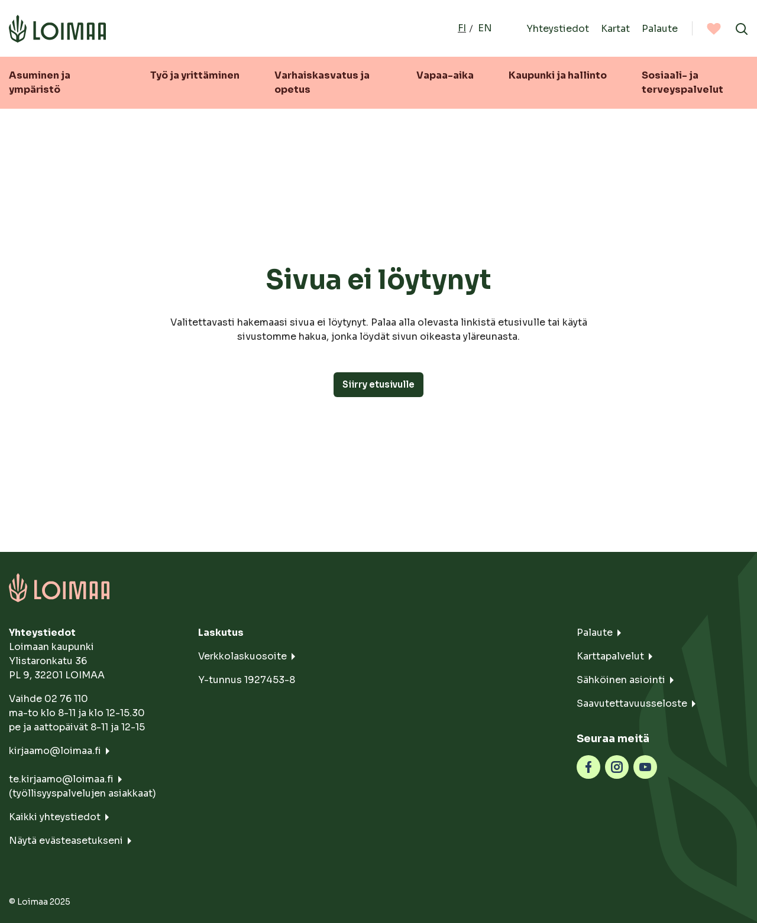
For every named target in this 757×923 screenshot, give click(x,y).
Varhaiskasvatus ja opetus (322, 82)
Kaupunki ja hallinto (558, 75)
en (485, 28)
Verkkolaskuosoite (242, 656)
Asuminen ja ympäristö (39, 82)
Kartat (615, 28)
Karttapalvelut (610, 656)
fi (462, 28)
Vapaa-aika (445, 75)
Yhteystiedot (557, 28)
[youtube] (645, 766)
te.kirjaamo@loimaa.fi (61, 779)
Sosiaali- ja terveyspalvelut (682, 82)
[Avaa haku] (741, 28)
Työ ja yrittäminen (195, 75)
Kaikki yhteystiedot (55, 817)
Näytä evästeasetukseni (66, 840)
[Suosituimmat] (714, 28)
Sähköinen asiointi (621, 680)
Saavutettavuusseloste (632, 703)
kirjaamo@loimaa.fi (55, 751)
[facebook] (588, 766)
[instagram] (617, 766)
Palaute (660, 28)
